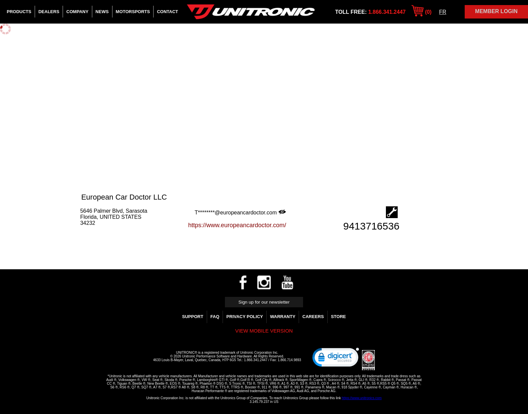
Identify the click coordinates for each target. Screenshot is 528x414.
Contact (167, 11)
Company (77, 11)
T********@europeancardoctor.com (240, 212)
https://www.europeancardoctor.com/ (237, 225)
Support (192, 316)
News (102, 11)
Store (338, 316)
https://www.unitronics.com (362, 398)
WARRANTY (282, 316)
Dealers (48, 11)
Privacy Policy (244, 316)
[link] (335, 358)
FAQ (215, 316)
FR (442, 12)
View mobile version (264, 331)
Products (19, 11)
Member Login (496, 11)
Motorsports (133, 11)
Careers (313, 316)
